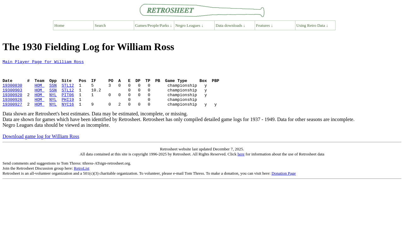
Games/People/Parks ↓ (153, 25)
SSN (52, 91)
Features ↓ (264, 25)
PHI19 (68, 108)
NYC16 (68, 113)
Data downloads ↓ (230, 25)
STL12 (68, 91)
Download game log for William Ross (41, 145)
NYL (52, 102)
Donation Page (283, 182)
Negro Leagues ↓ (189, 25)
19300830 (12, 91)
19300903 (12, 96)
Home (59, 25)
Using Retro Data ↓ (312, 25)
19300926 (12, 108)
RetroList (81, 177)
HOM (39, 91)
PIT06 (68, 102)
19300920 (12, 102)
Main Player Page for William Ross (43, 62)
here (240, 163)
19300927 (12, 113)
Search (100, 25)
